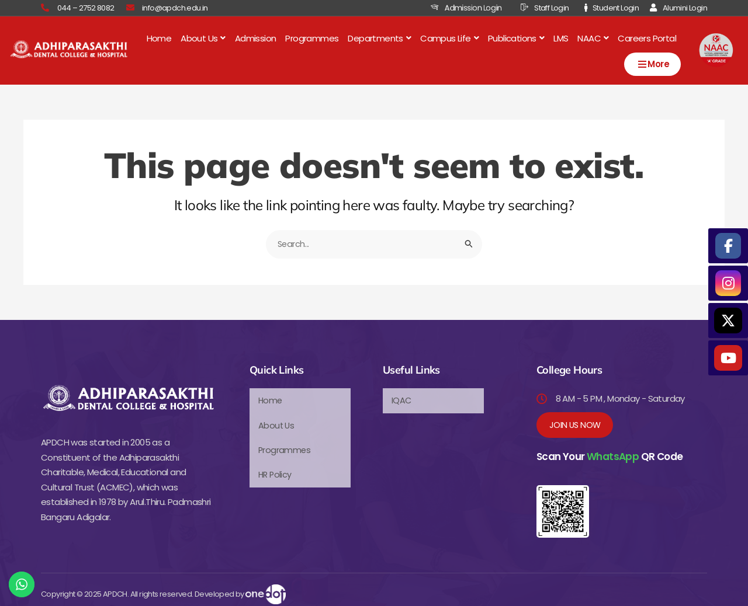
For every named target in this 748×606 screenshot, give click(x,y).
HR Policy (275, 466)
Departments (379, 37)
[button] (203, 37)
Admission (255, 37)
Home (159, 37)
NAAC (592, 37)
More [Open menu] (652, 61)
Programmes (311, 37)
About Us (203, 37)
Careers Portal (647, 37)
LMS (560, 37)
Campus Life (449, 37)
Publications (516, 37)
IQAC (402, 398)
